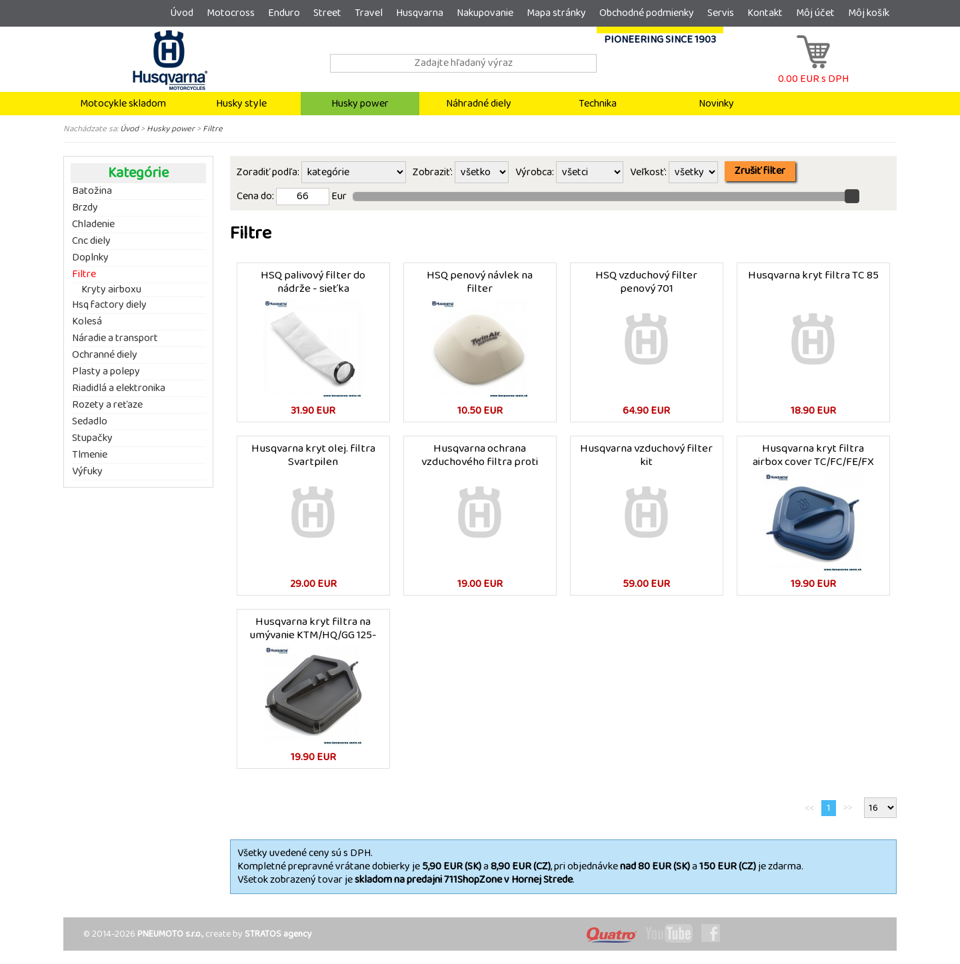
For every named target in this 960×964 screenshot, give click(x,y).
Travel (369, 13)
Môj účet (815, 13)
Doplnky (90, 258)
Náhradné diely (478, 103)
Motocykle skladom (123, 103)
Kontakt (765, 13)
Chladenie (93, 225)
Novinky (716, 103)
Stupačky (92, 438)
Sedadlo (89, 422)
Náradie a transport (115, 338)
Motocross (231, 13)
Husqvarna (419, 13)
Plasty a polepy (106, 372)
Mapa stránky (556, 13)
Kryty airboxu (111, 290)
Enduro (284, 13)
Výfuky (87, 472)
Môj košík (868, 13)
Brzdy (85, 208)
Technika (598, 103)
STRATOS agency (278, 934)
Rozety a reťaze (107, 405)
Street (327, 13)
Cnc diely (91, 241)
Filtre (213, 128)
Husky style (241, 103)
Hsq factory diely (109, 305)
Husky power (360, 103)
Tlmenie (89, 455)
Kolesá (87, 322)
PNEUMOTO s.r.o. (169, 934)
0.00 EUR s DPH (813, 72)
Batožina (92, 191)
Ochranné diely (104, 355)
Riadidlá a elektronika (118, 388)
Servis (720, 13)
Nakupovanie (485, 13)
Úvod (181, 13)
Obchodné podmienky (646, 13)
